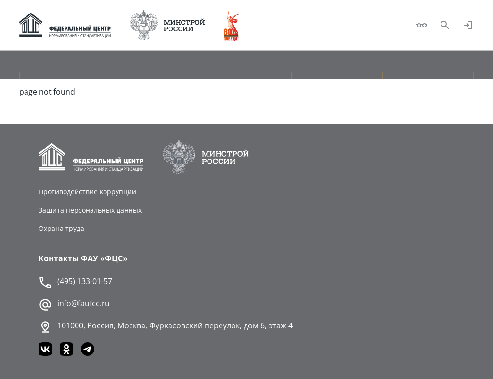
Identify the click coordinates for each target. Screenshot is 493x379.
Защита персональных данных (90, 210)
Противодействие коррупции (87, 191)
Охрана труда (61, 228)
